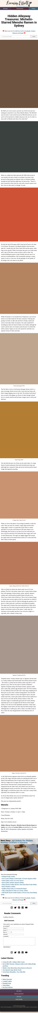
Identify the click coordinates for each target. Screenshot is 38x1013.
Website (5, 934)
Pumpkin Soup (7, 984)
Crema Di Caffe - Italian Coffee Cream (14, 963)
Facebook (27, 31)
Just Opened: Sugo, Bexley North (12, 971)
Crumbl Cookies (7, 983)
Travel (33, 8)
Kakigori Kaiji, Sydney (8, 876)
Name (5, 928)
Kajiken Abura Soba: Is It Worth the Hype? (14, 888)
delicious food (19, 31)
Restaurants (20, 8)
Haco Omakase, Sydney (8, 886)
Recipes (5, 8)
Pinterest (15, 33)
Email (21, 33)
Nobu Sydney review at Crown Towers (13, 880)
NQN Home (19, 1001)
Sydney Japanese (22, 829)
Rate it (5, 932)
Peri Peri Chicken (8, 988)
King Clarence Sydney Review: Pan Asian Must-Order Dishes (19, 884)
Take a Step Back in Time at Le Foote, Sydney (15, 890)
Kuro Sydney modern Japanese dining (13, 882)
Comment (5, 936)
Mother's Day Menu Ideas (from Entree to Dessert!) (17, 969)
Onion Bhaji (6, 986)
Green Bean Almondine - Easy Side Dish (14, 973)
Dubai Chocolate (7, 981)
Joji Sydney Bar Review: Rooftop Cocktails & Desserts (17, 841)
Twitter (33, 31)
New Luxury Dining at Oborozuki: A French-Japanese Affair (19, 878)
